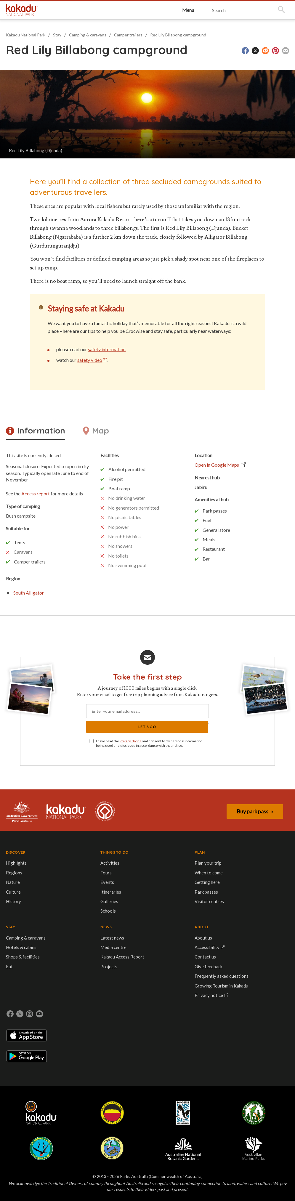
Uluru (64, 1019)
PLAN (71, 875)
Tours (41, 901)
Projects (147, 924)
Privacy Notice (142, 753)
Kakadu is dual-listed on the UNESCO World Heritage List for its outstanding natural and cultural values (114, 831)
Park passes (78, 930)
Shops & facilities (115, 914)
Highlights (19, 888)
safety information (133, 392)
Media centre (152, 898)
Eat (101, 924)
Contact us (194, 907)
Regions (17, 898)
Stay (60, 59)
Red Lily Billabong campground (181, 59)
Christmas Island (159, 1019)
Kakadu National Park (28, 22)
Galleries (44, 930)
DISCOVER (19, 875)
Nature (16, 907)
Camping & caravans (90, 59)
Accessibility (195, 898)
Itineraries (46, 920)
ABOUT (190, 875)
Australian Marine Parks (275, 1018)
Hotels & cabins (113, 904)
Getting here (79, 921)
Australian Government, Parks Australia (25, 831)
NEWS (144, 875)
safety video (116, 403)
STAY (102, 875)
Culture (16, 917)
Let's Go (178, 738)
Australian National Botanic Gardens (235, 1019)
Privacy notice (197, 959)
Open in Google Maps (192, 475)
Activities (45, 892)
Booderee (94, 1019)
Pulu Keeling (194, 1019)
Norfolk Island (125, 1019)
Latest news (151, 888)
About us (192, 888)
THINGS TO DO (46, 876)
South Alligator (55, 616)
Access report (62, 510)
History (16, 926)
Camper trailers (131, 59)
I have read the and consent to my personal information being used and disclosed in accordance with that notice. (145, 758)
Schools (43, 940)
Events (42, 911)
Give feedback (197, 917)
